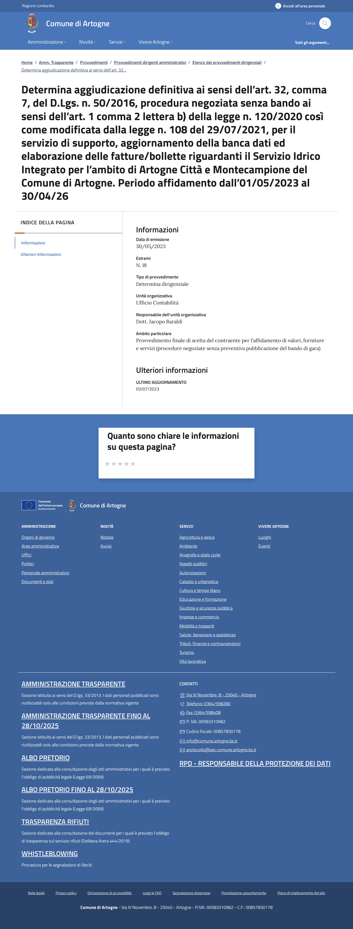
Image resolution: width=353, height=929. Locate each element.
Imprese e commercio (199, 617)
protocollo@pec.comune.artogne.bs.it (217, 749)
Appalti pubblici (193, 563)
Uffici (26, 555)
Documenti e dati (37, 581)
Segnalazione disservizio (191, 893)
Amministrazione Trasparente (73, 683)
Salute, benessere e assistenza (207, 634)
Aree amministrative (40, 546)
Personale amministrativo (45, 572)
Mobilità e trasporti (196, 626)
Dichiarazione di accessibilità (110, 893)
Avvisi (106, 546)
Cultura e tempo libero (199, 590)
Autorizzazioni (192, 572)
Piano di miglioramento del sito (301, 893)
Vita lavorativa (192, 661)
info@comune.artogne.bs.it (208, 741)
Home (27, 62)
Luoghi (264, 537)
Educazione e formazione (203, 599)
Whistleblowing (50, 853)
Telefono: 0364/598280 (204, 703)
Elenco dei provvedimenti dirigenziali (227, 62)
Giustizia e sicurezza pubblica (206, 608)
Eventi (264, 546)
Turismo (186, 652)
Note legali (36, 893)
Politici (28, 563)
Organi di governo (38, 537)
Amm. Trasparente (56, 62)
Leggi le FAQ (152, 893)
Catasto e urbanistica (198, 581)
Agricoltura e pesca (196, 537)
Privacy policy (66, 893)
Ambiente (188, 546)
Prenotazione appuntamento (243, 893)
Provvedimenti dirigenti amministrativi (150, 62)
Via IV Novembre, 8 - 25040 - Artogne (240, 694)
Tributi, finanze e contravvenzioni (209, 643)
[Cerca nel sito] (325, 23)
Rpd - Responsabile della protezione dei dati (255, 763)
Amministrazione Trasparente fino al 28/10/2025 (86, 720)
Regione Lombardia (38, 5)
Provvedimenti (94, 62)
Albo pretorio (46, 757)
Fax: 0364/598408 (200, 712)
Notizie (107, 537)
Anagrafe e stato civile (199, 555)
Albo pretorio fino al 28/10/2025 (77, 789)
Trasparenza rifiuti (55, 821)
